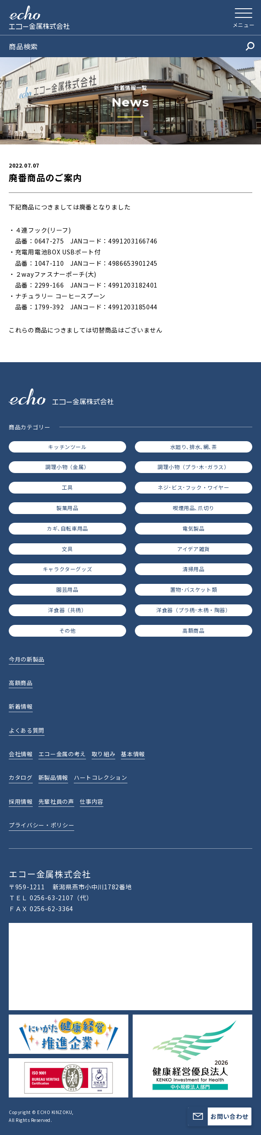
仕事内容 (92, 801)
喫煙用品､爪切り (193, 507)
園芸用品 (67, 589)
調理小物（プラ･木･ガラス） (193, 466)
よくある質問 (27, 730)
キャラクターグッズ (67, 569)
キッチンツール (67, 446)
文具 (67, 548)
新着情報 (21, 706)
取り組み (104, 754)
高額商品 (193, 630)
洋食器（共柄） (67, 610)
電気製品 (193, 528)
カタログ (21, 777)
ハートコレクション (100, 777)
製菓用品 (67, 507)
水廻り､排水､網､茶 (193, 446)
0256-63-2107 (51, 897)
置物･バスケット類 (193, 589)
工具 (67, 487)
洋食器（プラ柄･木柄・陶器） (193, 610)
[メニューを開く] (243, 17)
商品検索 (131, 46)
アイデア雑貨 (193, 548)
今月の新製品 (27, 659)
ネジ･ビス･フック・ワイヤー (193, 487)
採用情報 (21, 801)
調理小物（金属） (67, 466)
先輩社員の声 (56, 801)
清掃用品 (193, 569)
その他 (67, 630)
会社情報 (21, 754)
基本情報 (133, 754)
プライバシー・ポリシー (41, 825)
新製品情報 (53, 777)
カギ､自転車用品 (67, 528)
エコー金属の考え (62, 754)
